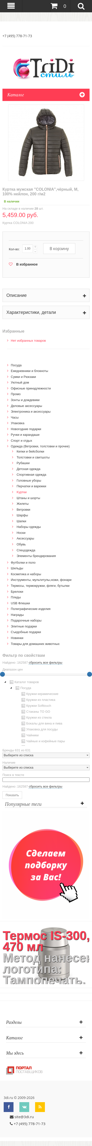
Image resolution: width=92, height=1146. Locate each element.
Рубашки (23, 463)
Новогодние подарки (26, 429)
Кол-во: (14, 249)
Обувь (21, 544)
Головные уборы (29, 480)
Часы (15, 417)
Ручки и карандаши (25, 435)
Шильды (17, 568)
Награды (17, 615)
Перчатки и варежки (31, 486)
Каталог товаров (24, 682)
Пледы (16, 597)
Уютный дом (20, 382)
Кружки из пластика (37, 700)
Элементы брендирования (36, 556)
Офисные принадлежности (31, 388)
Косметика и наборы (26, 574)
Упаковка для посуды (39, 729)
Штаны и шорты (28, 498)
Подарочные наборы (26, 620)
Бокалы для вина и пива (41, 723)
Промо (16, 394)
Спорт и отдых (21, 440)
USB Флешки (20, 603)
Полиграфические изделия (31, 609)
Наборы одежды (29, 527)
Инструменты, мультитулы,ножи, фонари (41, 580)
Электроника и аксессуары (31, 411)
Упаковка (17, 423)
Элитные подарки (24, 626)
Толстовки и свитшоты (33, 457)
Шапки (21, 521)
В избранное (27, 264)
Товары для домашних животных (35, 644)
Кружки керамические (39, 694)
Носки (21, 533)
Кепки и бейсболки (30, 451)
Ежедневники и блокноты (29, 371)
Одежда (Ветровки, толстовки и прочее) (40, 446)
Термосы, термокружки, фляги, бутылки (40, 586)
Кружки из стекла (36, 718)
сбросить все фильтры (45, 662)
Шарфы (22, 515)
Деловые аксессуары (26, 406)
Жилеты (23, 504)
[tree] (46, 712)
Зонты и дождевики (25, 400)
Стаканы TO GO (35, 712)
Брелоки (17, 591)
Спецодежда (26, 550)
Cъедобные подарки (26, 632)
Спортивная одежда (31, 474)
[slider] (89, 674)
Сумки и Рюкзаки (23, 377)
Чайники (29, 735)
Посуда (16, 365)
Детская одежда (28, 469)
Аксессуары (25, 538)
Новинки (17, 638)
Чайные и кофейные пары (42, 741)
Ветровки (23, 509)
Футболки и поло (23, 562)
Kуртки (22, 492)
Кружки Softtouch (35, 706)
